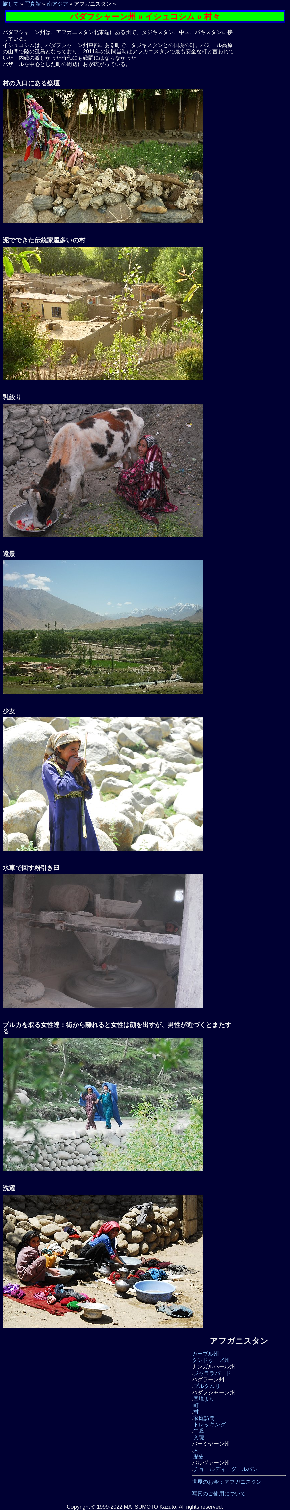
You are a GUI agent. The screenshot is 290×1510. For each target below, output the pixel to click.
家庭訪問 (204, 1418)
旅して (11, 4)
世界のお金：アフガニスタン (227, 1482)
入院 (198, 1437)
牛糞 (198, 1431)
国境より (204, 1399)
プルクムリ (206, 1386)
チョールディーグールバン (225, 1469)
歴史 (198, 1456)
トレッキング (209, 1424)
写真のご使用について (219, 1493)
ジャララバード (212, 1373)
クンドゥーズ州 (211, 1360)
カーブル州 (205, 1354)
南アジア (57, 4)
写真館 (33, 4)
